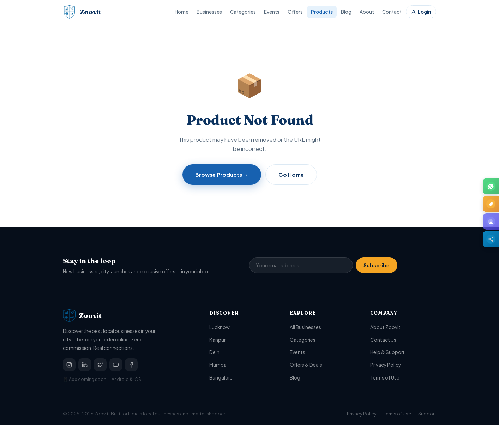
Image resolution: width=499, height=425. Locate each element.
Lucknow (219, 327)
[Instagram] (69, 364)
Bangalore (221, 378)
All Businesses (305, 327)
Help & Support (387, 352)
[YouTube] (115, 364)
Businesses (209, 12)
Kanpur (217, 340)
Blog (346, 12)
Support (427, 414)
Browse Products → (221, 174)
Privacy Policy (385, 365)
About (367, 12)
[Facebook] (131, 364)
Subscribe (376, 265)
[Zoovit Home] (82, 12)
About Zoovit (385, 327)
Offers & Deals (306, 365)
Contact (392, 12)
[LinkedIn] (84, 364)
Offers (295, 12)
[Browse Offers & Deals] (491, 204)
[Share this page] (491, 239)
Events (271, 12)
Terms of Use (384, 378)
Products (322, 12)
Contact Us (383, 340)
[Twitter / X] (100, 364)
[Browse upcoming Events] (491, 221)
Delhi (215, 352)
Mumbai (218, 365)
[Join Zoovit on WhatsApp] (491, 186)
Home (181, 12)
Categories (243, 12)
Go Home (291, 174)
